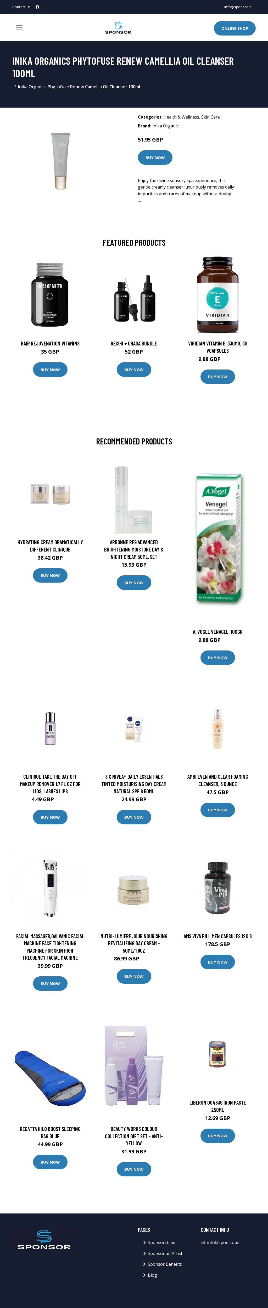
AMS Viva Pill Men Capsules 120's (218, 936)
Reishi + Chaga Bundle (134, 343)
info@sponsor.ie (238, 6)
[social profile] (37, 7)
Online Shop (234, 28)
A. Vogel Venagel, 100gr (218, 631)
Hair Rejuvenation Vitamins (50, 343)
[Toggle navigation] (19, 28)
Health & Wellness (181, 117)
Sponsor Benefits (165, 1264)
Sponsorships (161, 1242)
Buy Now (155, 157)
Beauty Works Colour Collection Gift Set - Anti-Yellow (134, 1135)
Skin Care (210, 117)
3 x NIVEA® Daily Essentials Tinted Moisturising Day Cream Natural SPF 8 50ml (133, 783)
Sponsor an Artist (165, 1253)
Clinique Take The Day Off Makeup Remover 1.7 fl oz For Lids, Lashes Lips (50, 783)
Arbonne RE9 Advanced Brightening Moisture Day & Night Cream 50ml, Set (134, 549)
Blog (152, 1275)
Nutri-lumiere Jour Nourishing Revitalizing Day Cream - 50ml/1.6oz (134, 943)
